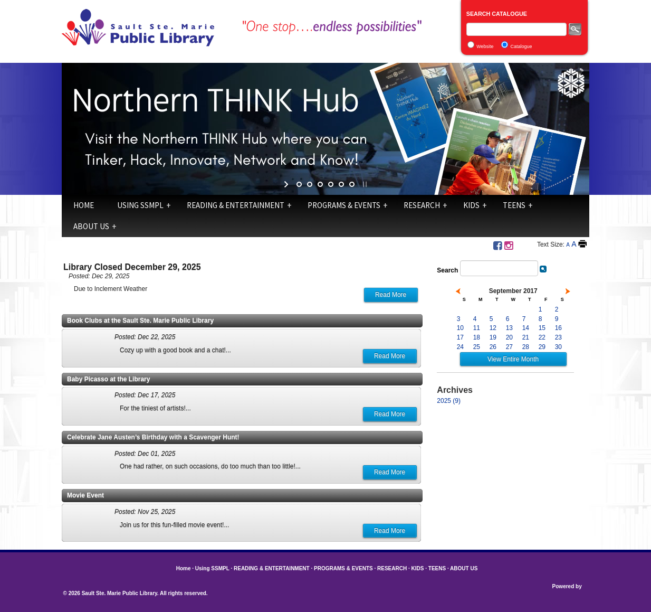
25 (476, 347)
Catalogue (521, 46)
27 (509, 347)
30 (558, 347)
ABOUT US (91, 226)
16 (558, 328)
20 (509, 337)
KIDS (471, 205)
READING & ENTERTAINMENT (235, 205)
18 (476, 337)
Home (83, 205)
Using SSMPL (140, 205)
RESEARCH (422, 205)
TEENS (514, 205)
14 (525, 328)
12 (493, 328)
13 (509, 328)
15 (542, 328)
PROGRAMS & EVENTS (344, 205)
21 (525, 337)
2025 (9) (449, 400)
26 (493, 347)
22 (542, 337)
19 (493, 337)
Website (484, 46)
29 (542, 347)
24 (460, 347)
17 (460, 337)
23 (558, 337)
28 (525, 347)
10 (460, 328)
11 (476, 328)
